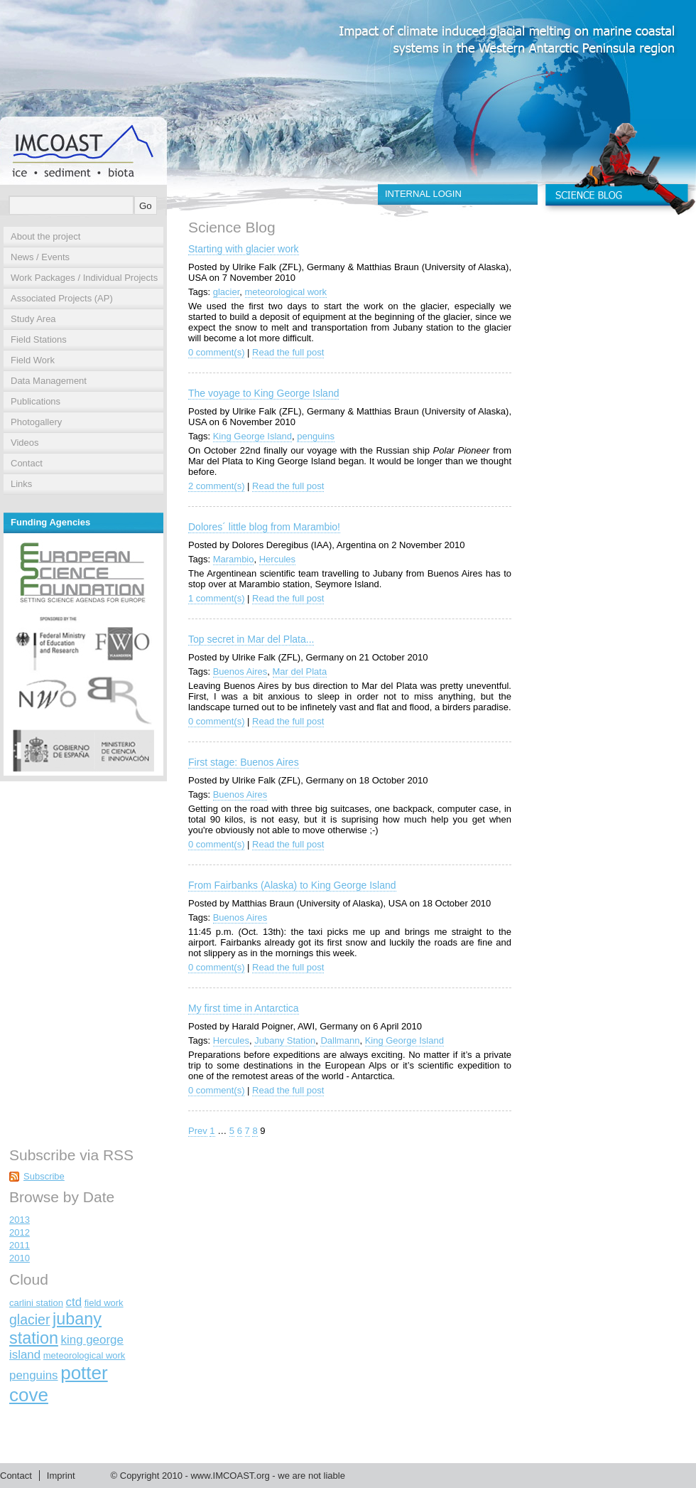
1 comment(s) (216, 598)
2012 (19, 1232)
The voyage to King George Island (263, 393)
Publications (35, 401)
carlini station (36, 1302)
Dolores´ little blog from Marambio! (264, 526)
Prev (197, 1130)
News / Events (40, 257)
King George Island (252, 436)
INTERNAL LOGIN (423, 193)
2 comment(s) (216, 486)
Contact (27, 463)
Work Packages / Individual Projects (84, 277)
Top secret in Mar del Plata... (251, 639)
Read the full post (288, 352)
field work (104, 1302)
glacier (226, 292)
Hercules (277, 559)
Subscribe (44, 1176)
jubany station (55, 1328)
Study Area (33, 319)
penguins (316, 436)
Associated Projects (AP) (62, 298)
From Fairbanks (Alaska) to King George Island (292, 885)
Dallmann (339, 1040)
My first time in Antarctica (243, 1008)
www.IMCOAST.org (229, 1475)
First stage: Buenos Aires (243, 762)
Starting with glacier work (243, 249)
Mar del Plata (300, 671)
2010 (19, 1258)
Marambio (233, 559)
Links (21, 483)
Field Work (33, 360)
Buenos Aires (240, 671)
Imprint (61, 1475)
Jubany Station (284, 1040)
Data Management (49, 380)
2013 (19, 1219)
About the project (45, 236)
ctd (74, 1302)
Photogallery (36, 422)
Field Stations (39, 339)
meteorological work (286, 292)
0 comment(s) (216, 352)
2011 (19, 1245)
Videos (25, 442)
